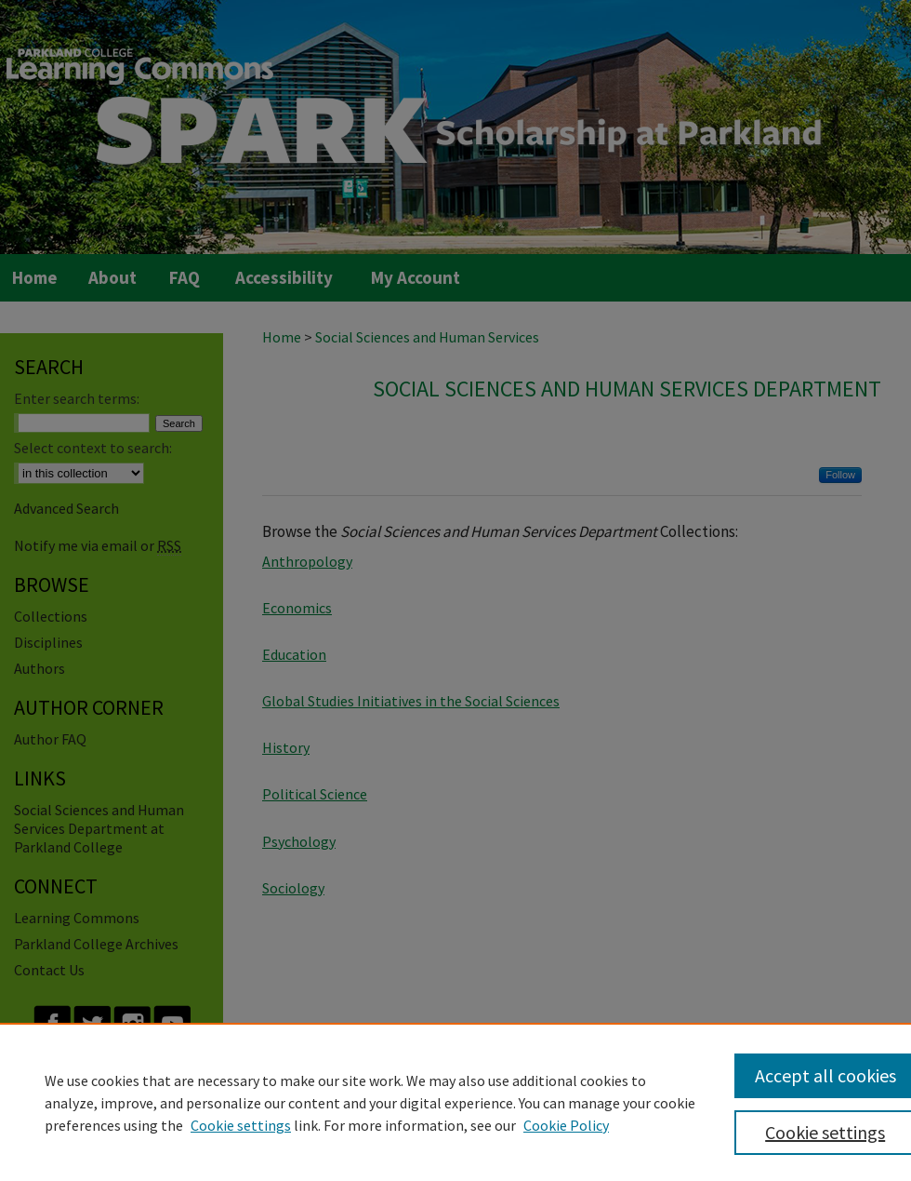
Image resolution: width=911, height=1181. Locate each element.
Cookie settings (241, 1125)
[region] (455, 1102)
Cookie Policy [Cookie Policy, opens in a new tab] (566, 1125)
